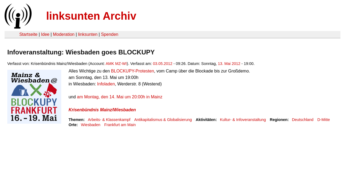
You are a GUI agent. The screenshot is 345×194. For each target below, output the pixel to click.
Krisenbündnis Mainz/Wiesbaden (102, 110)
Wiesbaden (90, 125)
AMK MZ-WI (116, 63)
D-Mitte (323, 119)
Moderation (63, 34)
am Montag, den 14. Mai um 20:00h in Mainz (119, 97)
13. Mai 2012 (229, 63)
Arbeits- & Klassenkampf (109, 119)
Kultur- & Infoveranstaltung (243, 119)
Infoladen (106, 84)
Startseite (28, 34)
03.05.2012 (162, 63)
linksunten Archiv (91, 16)
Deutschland (302, 119)
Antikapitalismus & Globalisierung (163, 119)
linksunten (87, 34)
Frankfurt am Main (120, 125)
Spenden (109, 34)
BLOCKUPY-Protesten (132, 71)
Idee (45, 34)
